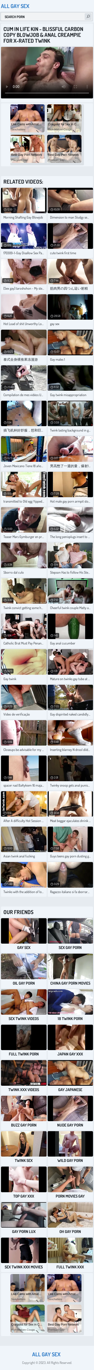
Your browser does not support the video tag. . (47, 72)
